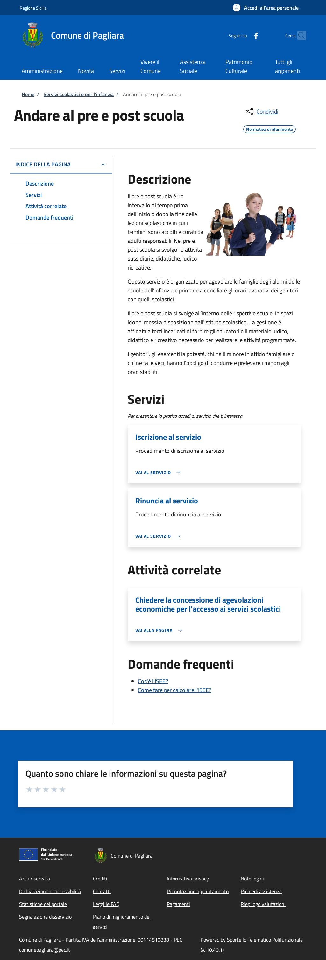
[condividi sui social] (261, 111)
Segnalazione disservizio (45, 917)
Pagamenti (178, 904)
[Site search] (298, 35)
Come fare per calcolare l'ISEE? (174, 690)
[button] (265, 7)
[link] (159, 472)
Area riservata (34, 878)
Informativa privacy (188, 878)
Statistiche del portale (43, 904)
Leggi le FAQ (106, 904)
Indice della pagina (43, 164)
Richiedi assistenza (261, 891)
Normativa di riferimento (269, 128)
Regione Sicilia (33, 7)
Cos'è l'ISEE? (153, 681)
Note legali (252, 878)
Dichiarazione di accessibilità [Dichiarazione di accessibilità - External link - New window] (50, 891)
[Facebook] (243, 35)
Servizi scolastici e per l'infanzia (79, 94)
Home (28, 94)
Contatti (102, 891)
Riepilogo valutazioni (263, 904)
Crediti (100, 878)
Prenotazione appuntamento (198, 891)
